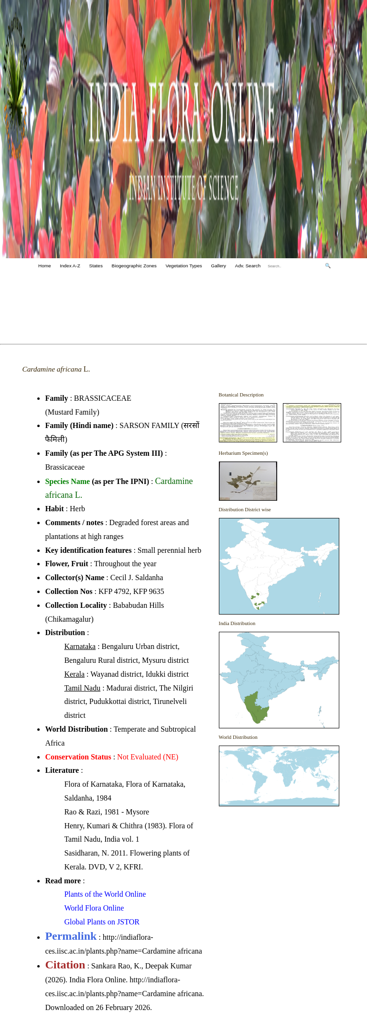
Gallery (218, 265)
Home (44, 265)
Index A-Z (70, 265)
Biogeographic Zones (134, 265)
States (96, 265)
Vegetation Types (183, 265)
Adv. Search (248, 265)
